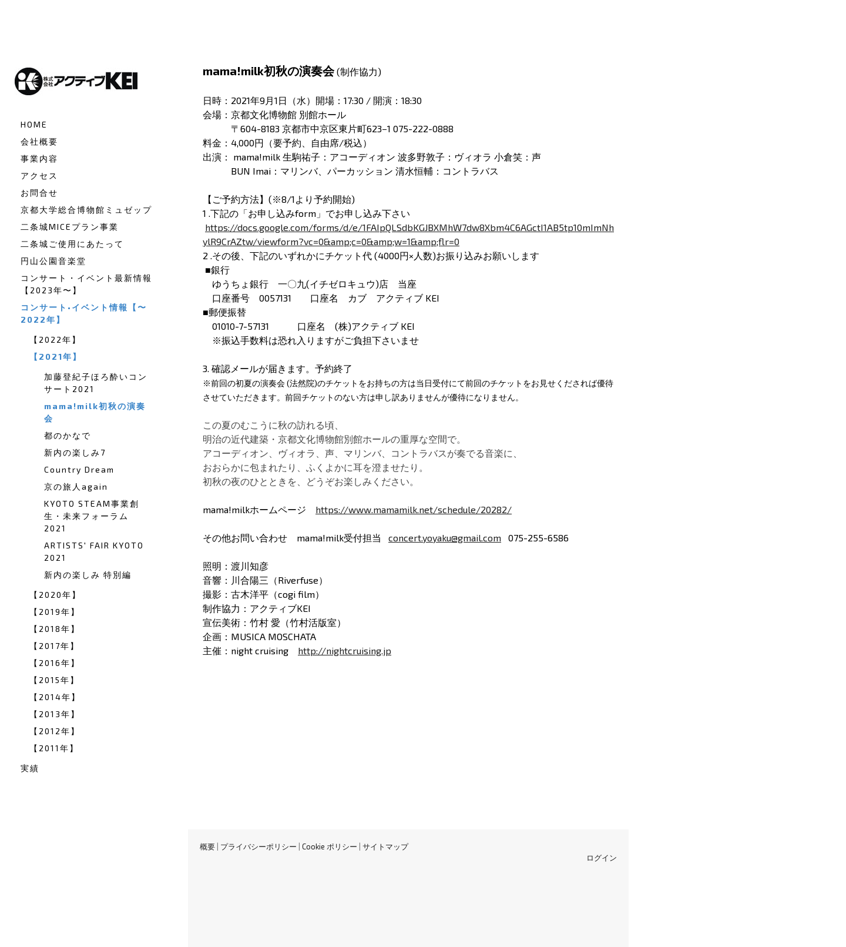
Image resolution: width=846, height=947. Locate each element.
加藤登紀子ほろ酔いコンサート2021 (95, 383)
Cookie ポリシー (329, 846)
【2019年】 (54, 612)
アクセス (39, 175)
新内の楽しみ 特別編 (88, 575)
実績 (30, 768)
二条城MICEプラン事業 (70, 227)
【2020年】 (55, 595)
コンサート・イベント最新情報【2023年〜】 (86, 284)
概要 (207, 846)
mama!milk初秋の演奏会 (95, 412)
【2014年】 (54, 697)
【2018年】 (54, 629)
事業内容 (39, 158)
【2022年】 (55, 339)
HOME (34, 124)
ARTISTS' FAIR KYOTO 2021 (94, 551)
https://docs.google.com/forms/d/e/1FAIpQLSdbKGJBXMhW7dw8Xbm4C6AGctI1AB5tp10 (393, 227)
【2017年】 (54, 646)
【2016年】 (54, 663)
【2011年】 (54, 748)
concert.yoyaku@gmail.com (444, 537)
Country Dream (79, 469)
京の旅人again (76, 486)
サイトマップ (385, 846)
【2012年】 (54, 731)
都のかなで (67, 435)
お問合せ (39, 193)
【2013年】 (54, 714)
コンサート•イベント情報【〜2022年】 (84, 313)
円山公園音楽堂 (53, 261)
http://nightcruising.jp (344, 650)
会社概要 (39, 141)
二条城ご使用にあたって (72, 244)
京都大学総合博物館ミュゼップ (86, 210)
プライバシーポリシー (258, 846)
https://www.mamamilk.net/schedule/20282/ (413, 509)
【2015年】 (54, 680)
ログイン (601, 857)
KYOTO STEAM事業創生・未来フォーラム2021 (91, 515)
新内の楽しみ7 (75, 452)
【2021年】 (55, 357)
